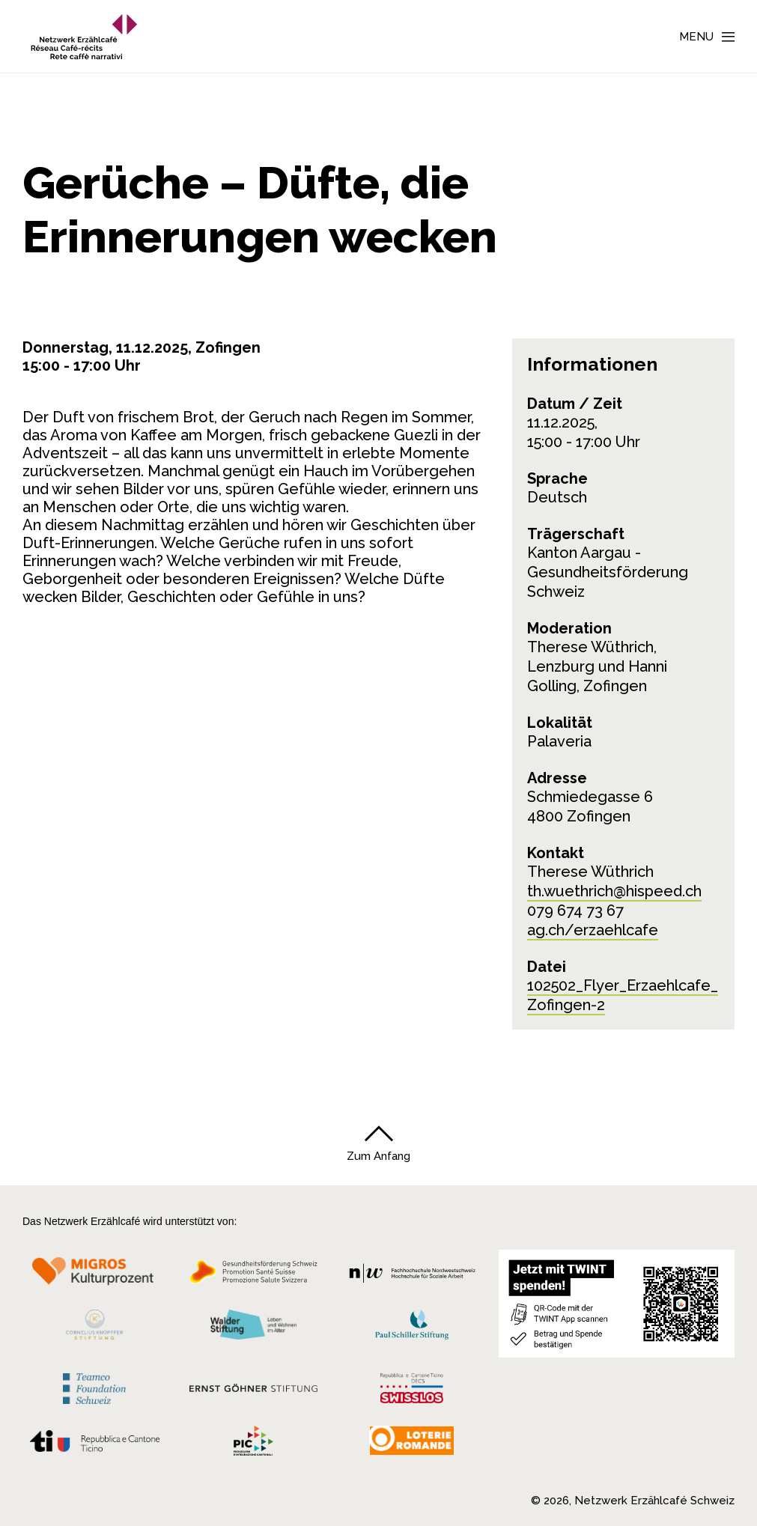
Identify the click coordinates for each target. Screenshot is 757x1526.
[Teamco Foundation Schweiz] (94, 1386)
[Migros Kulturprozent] (94, 1276)
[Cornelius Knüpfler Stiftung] (94, 1328)
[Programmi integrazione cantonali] (254, 1444)
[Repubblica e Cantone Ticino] (94, 1445)
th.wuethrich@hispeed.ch (614, 891)
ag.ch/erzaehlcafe (592, 930)
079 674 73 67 (575, 910)
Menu (696, 36)
